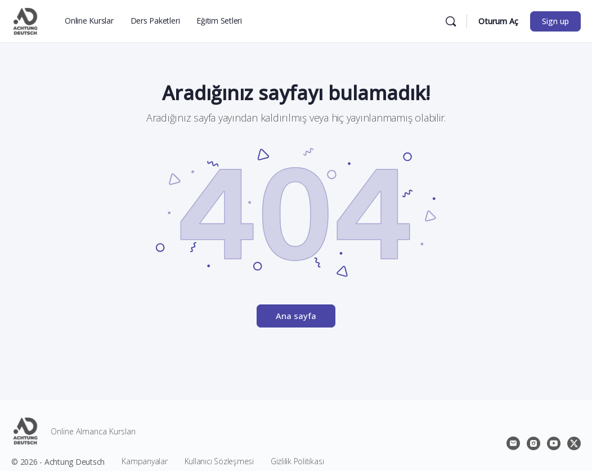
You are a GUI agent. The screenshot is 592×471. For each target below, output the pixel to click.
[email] (513, 443)
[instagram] (533, 443)
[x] (574, 443)
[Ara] (450, 21)
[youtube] (553, 443)
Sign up (555, 21)
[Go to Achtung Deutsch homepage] (25, 19)
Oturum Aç (498, 21)
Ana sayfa (296, 315)
